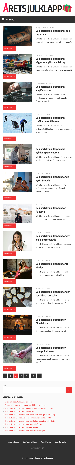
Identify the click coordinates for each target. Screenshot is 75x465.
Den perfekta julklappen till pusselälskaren (21, 427)
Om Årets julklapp (30, 442)
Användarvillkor (37, 448)
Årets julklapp (13, 442)
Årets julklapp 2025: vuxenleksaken (18, 402)
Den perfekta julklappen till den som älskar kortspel (25, 430)
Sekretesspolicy (61, 442)
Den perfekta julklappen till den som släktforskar (23, 424)
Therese (51, 28)
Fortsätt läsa (8, 49)
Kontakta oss (46, 442)
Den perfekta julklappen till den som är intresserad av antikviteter (30, 421)
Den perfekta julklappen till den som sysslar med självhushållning (30, 414)
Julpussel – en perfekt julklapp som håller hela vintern (25, 405)
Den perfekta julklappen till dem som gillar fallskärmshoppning (29, 408)
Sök (4, 386)
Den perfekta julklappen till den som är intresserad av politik (28, 418)
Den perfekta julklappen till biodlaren (19, 411)
